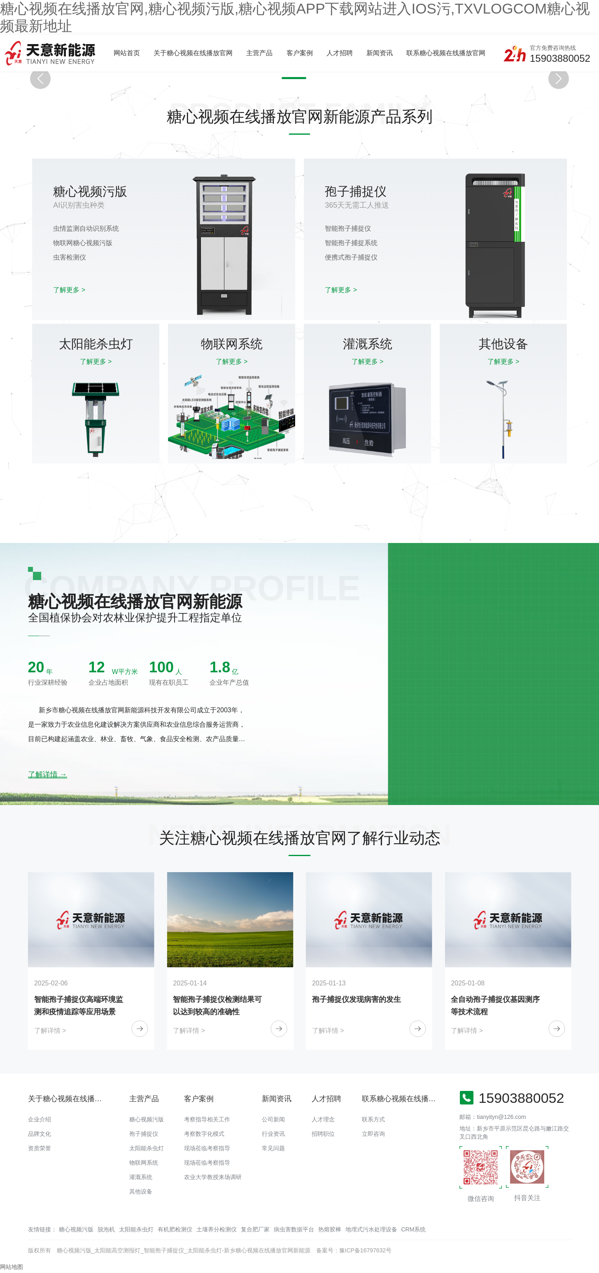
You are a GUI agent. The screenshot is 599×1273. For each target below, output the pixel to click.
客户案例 (300, 52)
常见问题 (273, 1148)
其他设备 (140, 1191)
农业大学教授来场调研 (213, 1177)
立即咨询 (373, 1133)
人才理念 (323, 1119)
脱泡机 (106, 1229)
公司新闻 (273, 1119)
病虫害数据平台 (294, 1229)
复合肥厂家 (255, 1229)
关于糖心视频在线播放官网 (193, 52)
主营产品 (259, 52)
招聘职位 (323, 1133)
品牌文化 (39, 1133)
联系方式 (373, 1119)
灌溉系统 (140, 1177)
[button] (286, 78)
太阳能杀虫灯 (146, 1148)
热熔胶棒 (329, 1229)
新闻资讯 (379, 52)
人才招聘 (339, 52)
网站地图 (11, 1267)
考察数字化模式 (204, 1133)
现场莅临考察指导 (207, 1148)
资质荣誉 (39, 1148)
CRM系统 (413, 1229)
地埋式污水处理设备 (371, 1229)
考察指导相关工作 (207, 1119)
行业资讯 (273, 1133)
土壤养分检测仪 (216, 1229)
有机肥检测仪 (175, 1229)
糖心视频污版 (146, 1119)
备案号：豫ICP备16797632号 (354, 1250)
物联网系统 (143, 1162)
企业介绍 (39, 1119)
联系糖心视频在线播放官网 (445, 52)
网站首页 (127, 52)
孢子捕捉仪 (143, 1133)
